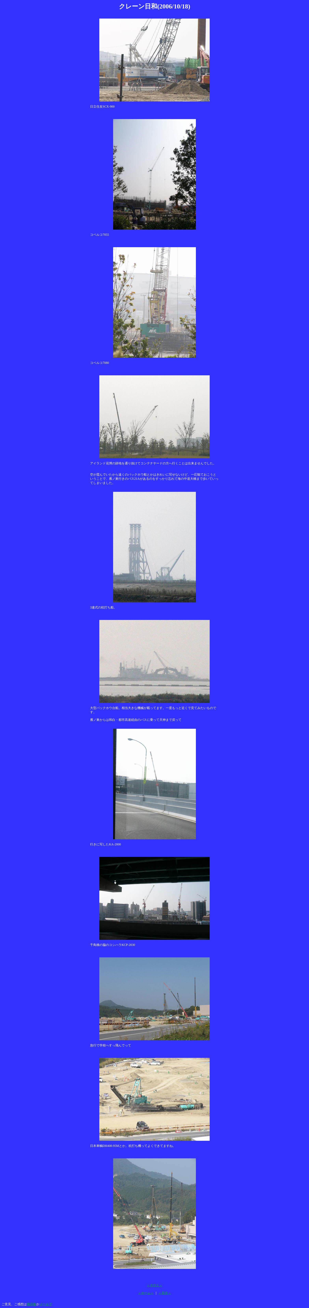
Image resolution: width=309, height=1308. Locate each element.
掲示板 (31, 1304)
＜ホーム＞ (146, 1293)
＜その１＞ (154, 1285)
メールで (45, 1304)
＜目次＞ (164, 1293)
